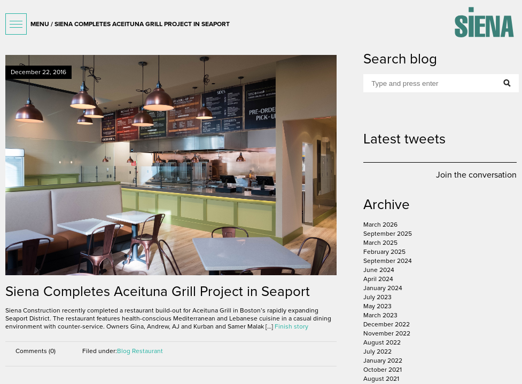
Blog (123, 351)
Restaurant (147, 351)
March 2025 (380, 242)
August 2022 (382, 342)
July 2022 (377, 351)
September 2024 (387, 261)
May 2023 (377, 306)
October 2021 (382, 369)
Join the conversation (476, 175)
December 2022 (386, 324)
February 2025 (384, 251)
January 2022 (382, 360)
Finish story (291, 326)
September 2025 (387, 233)
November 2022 (386, 333)
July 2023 (377, 297)
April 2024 (378, 279)
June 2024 (378, 270)
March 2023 (380, 315)
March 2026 (380, 224)
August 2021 (381, 378)
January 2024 (382, 288)
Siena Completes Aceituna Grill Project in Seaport (157, 291)
